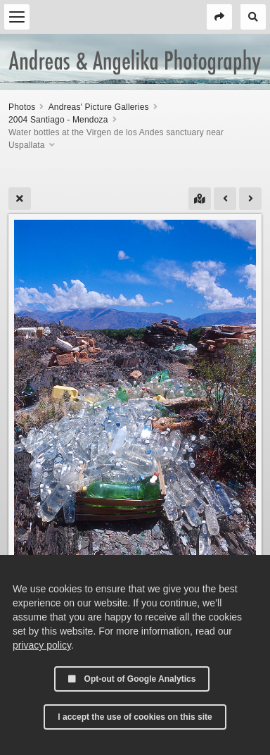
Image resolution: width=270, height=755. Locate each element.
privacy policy (42, 645)
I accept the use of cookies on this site (135, 717)
